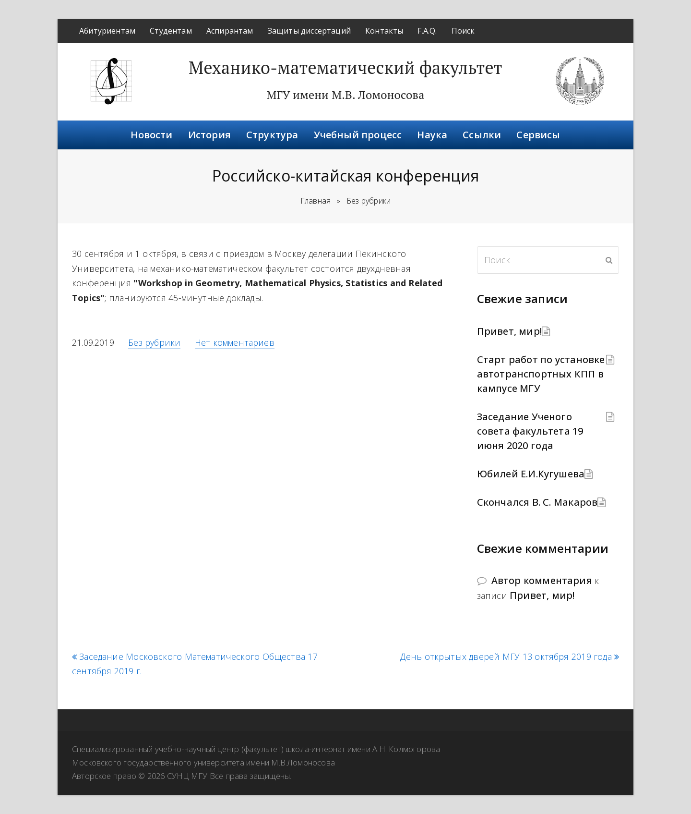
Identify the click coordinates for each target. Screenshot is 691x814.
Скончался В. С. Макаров (537, 502)
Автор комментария (541, 580)
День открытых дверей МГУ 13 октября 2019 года (509, 657)
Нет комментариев (234, 342)
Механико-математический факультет (345, 67)
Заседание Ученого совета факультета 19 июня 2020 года (530, 431)
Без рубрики (154, 342)
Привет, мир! (509, 331)
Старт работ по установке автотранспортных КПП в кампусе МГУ (541, 374)
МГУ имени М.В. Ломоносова (345, 94)
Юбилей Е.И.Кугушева (531, 473)
